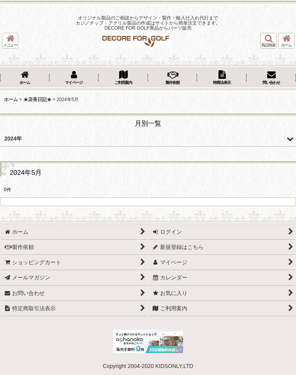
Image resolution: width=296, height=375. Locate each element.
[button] (10, 41)
